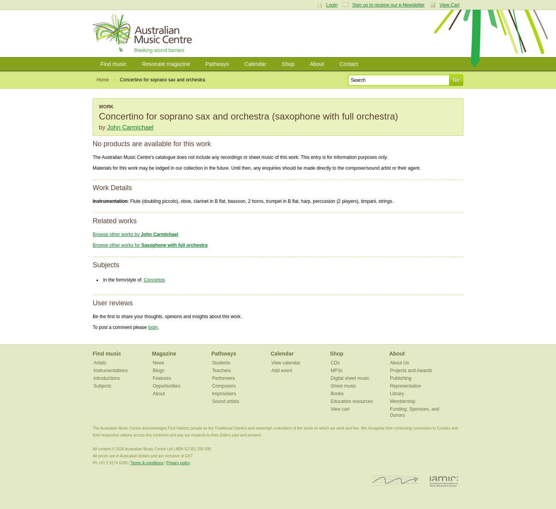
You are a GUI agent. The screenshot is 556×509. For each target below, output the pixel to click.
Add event (281, 370)
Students (221, 363)
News (158, 363)
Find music (113, 64)
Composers (224, 386)
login (153, 327)
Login (331, 5)
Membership (402, 401)
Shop (288, 64)
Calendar (255, 64)
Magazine (164, 354)
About (317, 64)
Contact (348, 64)
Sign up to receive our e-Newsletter (388, 5)
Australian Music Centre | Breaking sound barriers (144, 33)
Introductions (106, 378)
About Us (399, 363)
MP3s (336, 370)
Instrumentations (110, 370)
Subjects (102, 386)
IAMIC (443, 481)
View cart (340, 409)
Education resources (352, 401)
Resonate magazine (166, 64)
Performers (223, 378)
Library (397, 393)
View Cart (449, 5)
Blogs (158, 370)
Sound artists (225, 401)
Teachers (221, 370)
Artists (99, 363)
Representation (405, 386)
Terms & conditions (147, 463)
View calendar (285, 363)
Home (103, 80)
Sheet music (343, 386)
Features (162, 378)
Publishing (400, 378)
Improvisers (224, 393)
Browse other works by (135, 234)
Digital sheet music (350, 378)
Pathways (217, 64)
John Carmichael (130, 127)
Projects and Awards (411, 370)
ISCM (395, 481)
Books (337, 393)
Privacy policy (178, 463)
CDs (335, 363)
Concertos (154, 280)
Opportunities (166, 386)
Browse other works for (150, 245)
